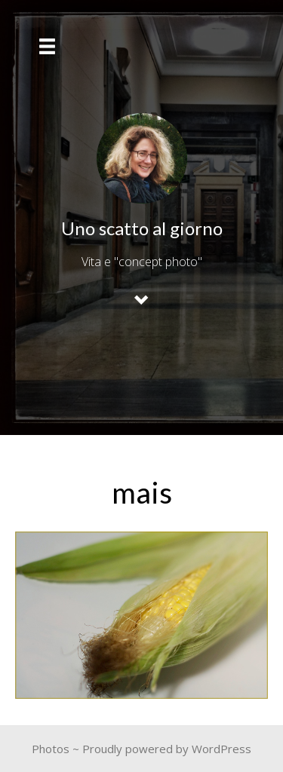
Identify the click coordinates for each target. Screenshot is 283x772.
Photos (50, 748)
